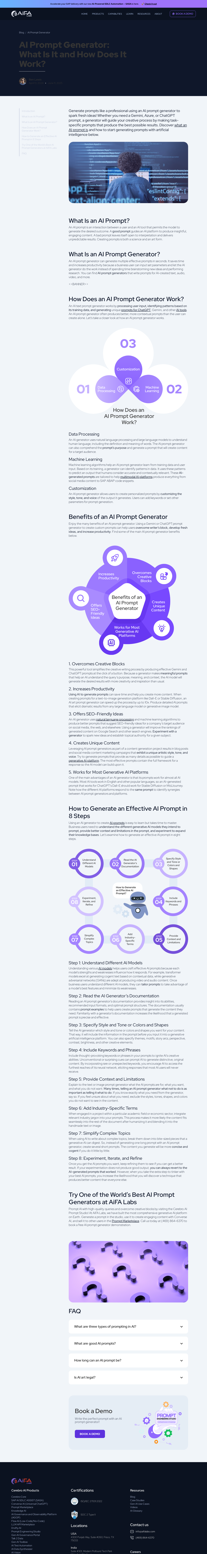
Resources (144, 13)
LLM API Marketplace (23, 1524)
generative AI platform (84, 761)
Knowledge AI (18, 1510)
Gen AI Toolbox (19, 1542)
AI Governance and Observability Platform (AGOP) (34, 1516)
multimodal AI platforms (136, 477)
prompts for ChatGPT (136, 310)
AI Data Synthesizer (22, 1549)
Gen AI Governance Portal (25, 1535)
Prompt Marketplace (125, 1221)
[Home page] (103, 1481)
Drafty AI (16, 1528)
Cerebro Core (18, 1496)
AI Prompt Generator (39, 32)
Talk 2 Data (17, 1538)
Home (84, 13)
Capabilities (115, 13)
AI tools (181, 310)
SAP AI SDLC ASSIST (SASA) (27, 1500)
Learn (129, 13)
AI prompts (117, 823)
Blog (21, 32)
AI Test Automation (21, 1545)
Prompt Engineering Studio (25, 1531)
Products (98, 13)
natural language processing (115, 719)
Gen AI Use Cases (139, 1503)
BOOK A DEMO (90, 1434)
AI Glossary (136, 1510)
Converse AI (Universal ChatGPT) (29, 1503)
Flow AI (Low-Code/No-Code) (28, 1521)
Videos (134, 1507)
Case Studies (137, 1500)
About (158, 13)
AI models (105, 968)
